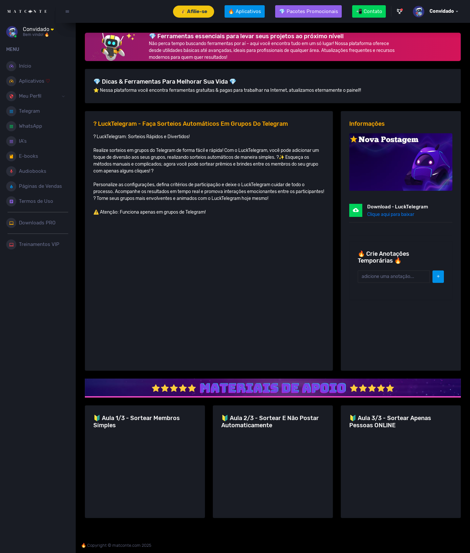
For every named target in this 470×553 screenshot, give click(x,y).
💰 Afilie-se (193, 11)
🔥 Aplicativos (244, 11)
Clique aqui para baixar (391, 214)
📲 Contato (369, 11)
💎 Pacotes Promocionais (308, 11)
